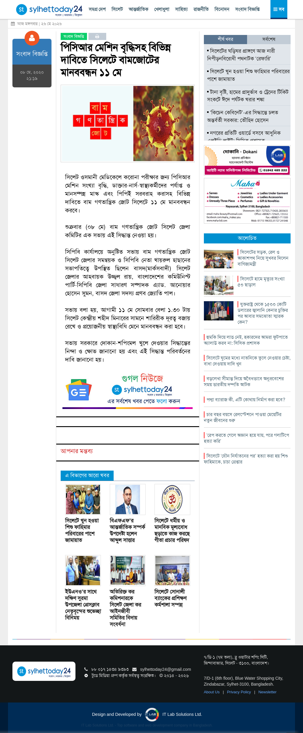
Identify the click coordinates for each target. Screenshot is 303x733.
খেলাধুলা (161, 9)
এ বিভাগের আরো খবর (87, 475)
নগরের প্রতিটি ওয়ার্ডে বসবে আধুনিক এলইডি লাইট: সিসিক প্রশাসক (244, 136)
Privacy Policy (239, 692)
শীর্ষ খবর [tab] (225, 39)
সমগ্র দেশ (97, 9)
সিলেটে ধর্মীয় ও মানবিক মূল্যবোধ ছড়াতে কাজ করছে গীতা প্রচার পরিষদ (172, 530)
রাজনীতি (201, 9)
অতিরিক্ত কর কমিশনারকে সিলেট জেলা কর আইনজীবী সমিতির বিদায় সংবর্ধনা (125, 608)
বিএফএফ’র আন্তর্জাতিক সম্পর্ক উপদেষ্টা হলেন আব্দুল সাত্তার (127, 530)
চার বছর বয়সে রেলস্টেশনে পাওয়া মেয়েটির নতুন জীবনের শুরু (242, 417)
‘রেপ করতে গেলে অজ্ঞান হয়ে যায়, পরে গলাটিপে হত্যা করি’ (246, 438)
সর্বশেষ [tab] (268, 39)
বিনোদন (222, 9)
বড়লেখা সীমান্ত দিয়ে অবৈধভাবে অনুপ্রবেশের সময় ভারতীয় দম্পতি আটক (244, 382)
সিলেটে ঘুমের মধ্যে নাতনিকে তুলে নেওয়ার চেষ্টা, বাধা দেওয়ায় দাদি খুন (247, 361)
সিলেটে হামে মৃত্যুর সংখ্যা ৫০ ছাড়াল (261, 282)
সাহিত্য (181, 9)
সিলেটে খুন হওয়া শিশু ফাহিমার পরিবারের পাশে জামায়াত (82, 530)
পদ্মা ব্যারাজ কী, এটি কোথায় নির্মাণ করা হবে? (246, 400)
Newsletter (267, 692)
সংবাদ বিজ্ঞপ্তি (247, 9)
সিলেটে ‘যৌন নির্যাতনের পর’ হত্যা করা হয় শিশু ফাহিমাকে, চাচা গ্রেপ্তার (246, 459)
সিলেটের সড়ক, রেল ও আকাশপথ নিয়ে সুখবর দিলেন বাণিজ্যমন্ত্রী (263, 258)
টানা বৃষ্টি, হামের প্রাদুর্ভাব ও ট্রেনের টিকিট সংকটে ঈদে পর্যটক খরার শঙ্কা (248, 96)
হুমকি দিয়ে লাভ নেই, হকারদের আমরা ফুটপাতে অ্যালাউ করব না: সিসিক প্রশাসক (246, 340)
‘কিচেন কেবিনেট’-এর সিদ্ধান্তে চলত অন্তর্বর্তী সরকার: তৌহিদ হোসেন (242, 116)
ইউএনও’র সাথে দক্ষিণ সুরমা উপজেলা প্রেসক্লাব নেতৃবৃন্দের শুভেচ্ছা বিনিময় (83, 604)
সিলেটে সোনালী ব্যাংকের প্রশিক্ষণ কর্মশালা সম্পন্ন (170, 598)
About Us (212, 692)
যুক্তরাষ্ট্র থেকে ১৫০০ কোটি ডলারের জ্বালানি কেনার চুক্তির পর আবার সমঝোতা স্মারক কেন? (263, 313)
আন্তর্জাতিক (138, 9)
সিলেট (117, 9)
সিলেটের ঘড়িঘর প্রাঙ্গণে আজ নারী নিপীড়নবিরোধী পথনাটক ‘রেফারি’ (241, 54)
